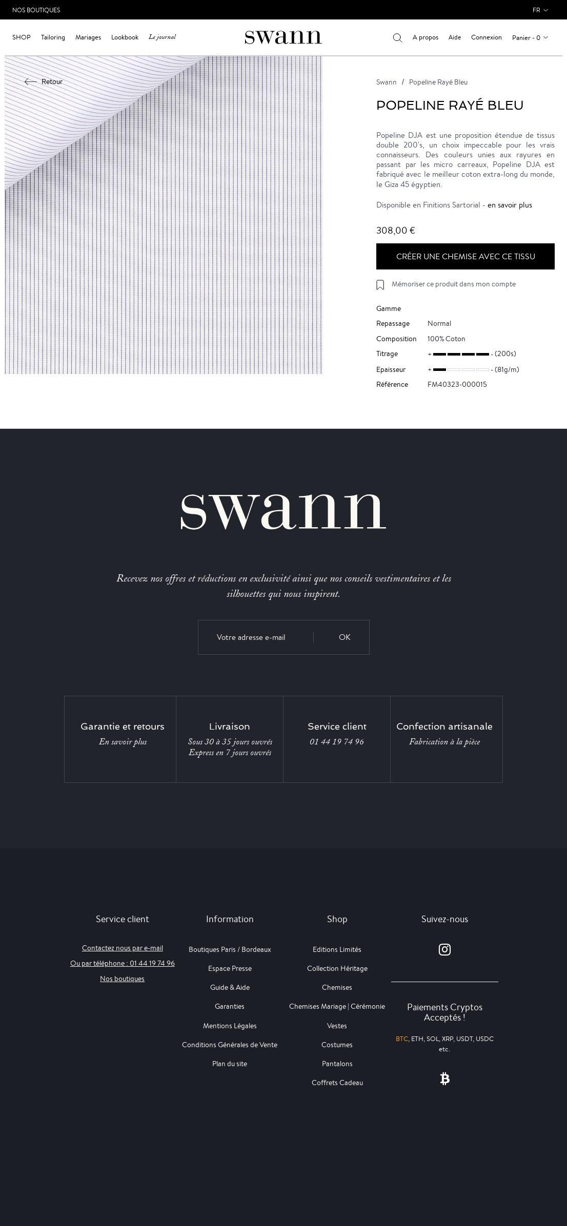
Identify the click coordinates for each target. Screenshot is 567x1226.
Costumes (337, 1044)
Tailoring (53, 37)
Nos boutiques (122, 978)
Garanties (230, 1006)
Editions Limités (337, 949)
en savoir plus (510, 205)
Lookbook (124, 37)
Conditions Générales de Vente (229, 1044)
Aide (455, 37)
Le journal (162, 37)
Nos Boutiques (36, 10)
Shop (21, 37)
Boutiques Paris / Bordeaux (230, 949)
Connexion (486, 37)
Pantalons (337, 1063)
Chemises (337, 987)
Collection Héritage (337, 968)
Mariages (88, 37)
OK (345, 637)
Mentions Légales (230, 1025)
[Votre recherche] (397, 37)
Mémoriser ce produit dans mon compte (454, 283)
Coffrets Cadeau (337, 1082)
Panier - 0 (526, 37)
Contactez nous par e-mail (122, 947)
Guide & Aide (230, 987)
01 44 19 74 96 (337, 742)
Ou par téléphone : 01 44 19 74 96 (122, 963)
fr (536, 10)
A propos (425, 37)
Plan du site (229, 1063)
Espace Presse (230, 968)
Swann (386, 82)
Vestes (337, 1025)
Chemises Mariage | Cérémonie (337, 1006)
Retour (44, 81)
